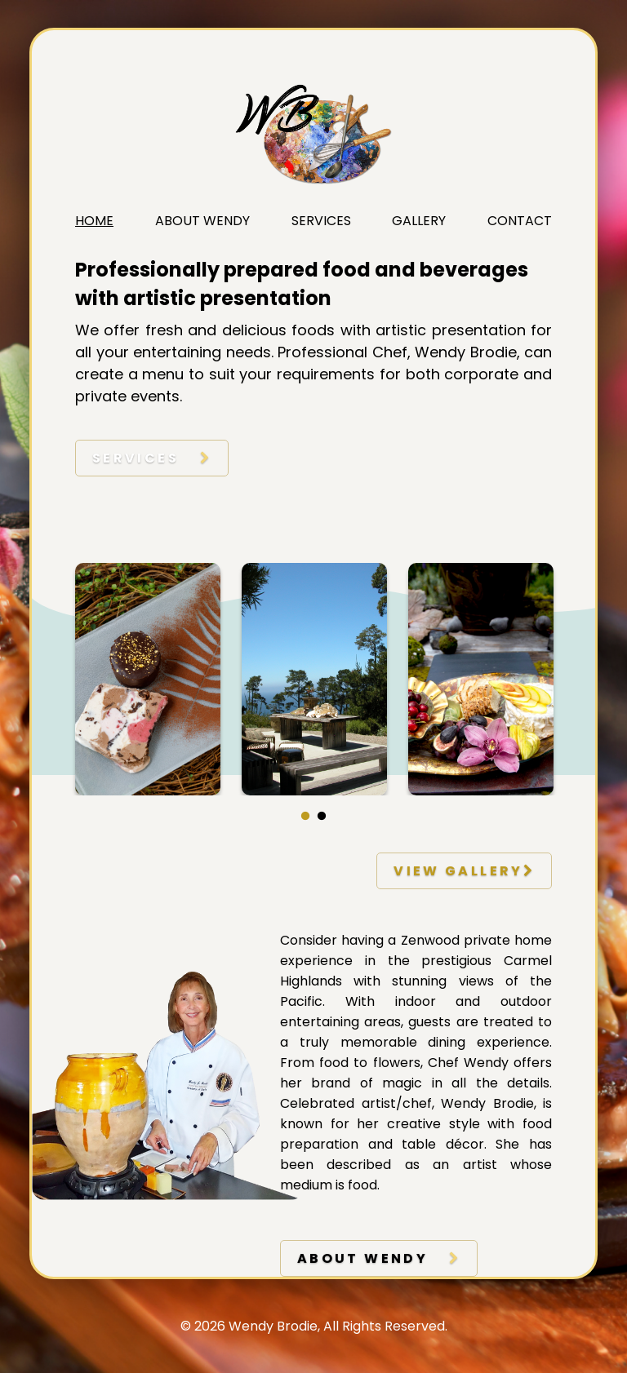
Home (94, 220)
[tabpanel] (147, 679)
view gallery (464, 870)
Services (321, 220)
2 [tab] (322, 816)
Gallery (419, 220)
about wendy (378, 1258)
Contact (519, 220)
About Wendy (202, 220)
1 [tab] (305, 816)
